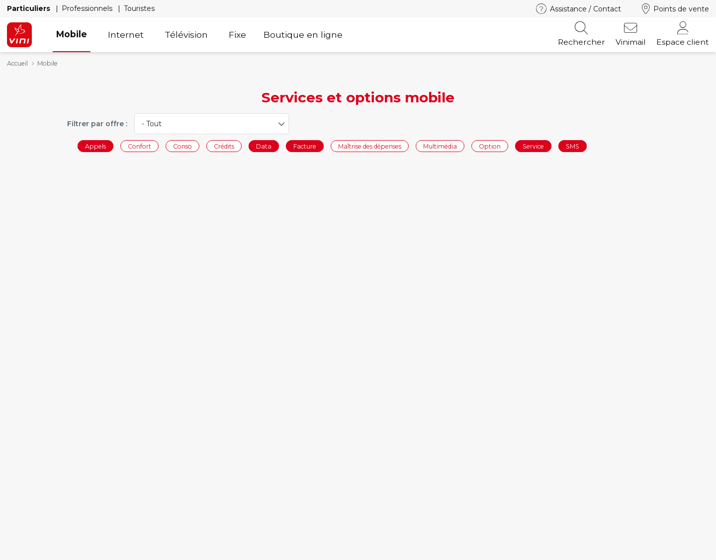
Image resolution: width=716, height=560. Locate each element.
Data (263, 146)
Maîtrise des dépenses (369, 146)
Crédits (224, 146)
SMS (572, 146)
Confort (139, 146)
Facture (304, 146)
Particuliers (29, 8)
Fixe (237, 34)
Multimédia (440, 146)
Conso (182, 146)
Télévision (186, 34)
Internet (126, 34)
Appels (95, 146)
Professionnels (88, 8)
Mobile (71, 34)
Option (490, 146)
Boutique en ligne (303, 34)
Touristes (139, 8)
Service (533, 146)
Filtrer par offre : (97, 123)
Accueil (17, 63)
